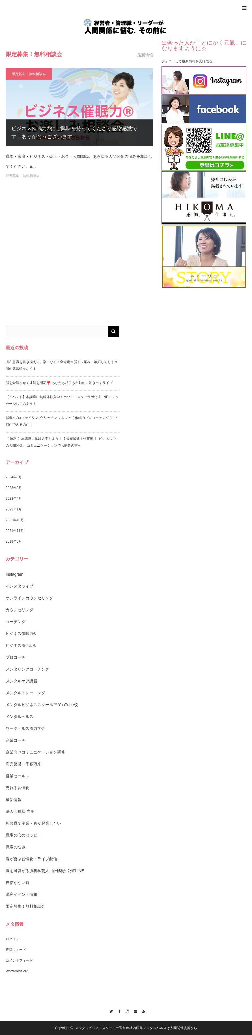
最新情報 (13, 799)
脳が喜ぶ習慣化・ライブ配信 (31, 859)
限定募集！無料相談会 (29, 74)
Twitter (109, 1010)
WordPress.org (17, 971)
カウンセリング (19, 610)
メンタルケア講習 (21, 681)
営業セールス (17, 776)
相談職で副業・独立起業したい (33, 823)
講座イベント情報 (21, 894)
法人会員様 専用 (20, 811)
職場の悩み (15, 847)
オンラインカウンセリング (29, 598)
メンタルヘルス (19, 716)
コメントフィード (19, 960)
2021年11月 (15, 531)
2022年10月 (15, 520)
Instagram (14, 574)
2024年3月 (14, 477)
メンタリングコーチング (27, 669)
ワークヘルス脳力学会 (25, 728)
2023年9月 (14, 488)
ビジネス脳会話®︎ (21, 645)
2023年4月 (14, 499)
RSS (142, 1010)
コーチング (15, 621)
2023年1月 (14, 509)
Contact (134, 1010)
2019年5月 (14, 541)
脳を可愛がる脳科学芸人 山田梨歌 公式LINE (45, 870)
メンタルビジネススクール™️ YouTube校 (42, 704)
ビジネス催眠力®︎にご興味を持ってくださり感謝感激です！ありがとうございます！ (74, 132)
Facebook (117, 1010)
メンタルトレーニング (25, 693)
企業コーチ (15, 740)
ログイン (12, 939)
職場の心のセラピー (23, 835)
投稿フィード (16, 950)
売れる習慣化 (17, 787)
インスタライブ (19, 586)
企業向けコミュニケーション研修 (35, 752)
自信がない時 (17, 882)
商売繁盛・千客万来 (23, 764)
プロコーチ (15, 657)
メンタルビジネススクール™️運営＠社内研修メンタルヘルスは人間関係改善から (136, 1028)
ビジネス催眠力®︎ (21, 633)
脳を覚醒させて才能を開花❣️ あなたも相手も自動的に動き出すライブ (59, 383)
